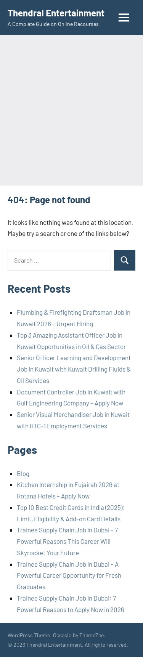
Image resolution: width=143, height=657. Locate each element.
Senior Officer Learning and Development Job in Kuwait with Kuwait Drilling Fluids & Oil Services (74, 369)
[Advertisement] (71, 110)
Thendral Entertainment (56, 12)
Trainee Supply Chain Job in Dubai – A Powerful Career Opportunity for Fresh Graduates (69, 575)
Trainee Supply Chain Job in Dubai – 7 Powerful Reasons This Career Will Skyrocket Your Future (67, 541)
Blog (23, 473)
